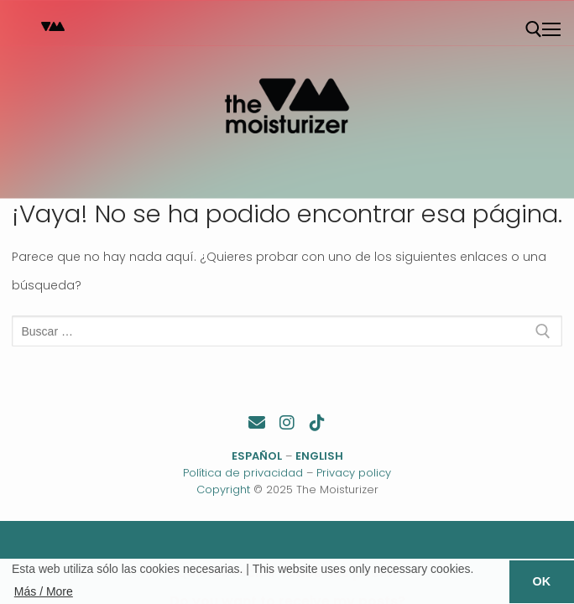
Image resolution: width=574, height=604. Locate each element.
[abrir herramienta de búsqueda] (533, 29)
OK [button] (542, 581)
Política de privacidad (243, 473)
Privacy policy (353, 473)
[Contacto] (257, 423)
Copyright (223, 489)
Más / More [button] (43, 591)
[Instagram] (287, 423)
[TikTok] (317, 423)
